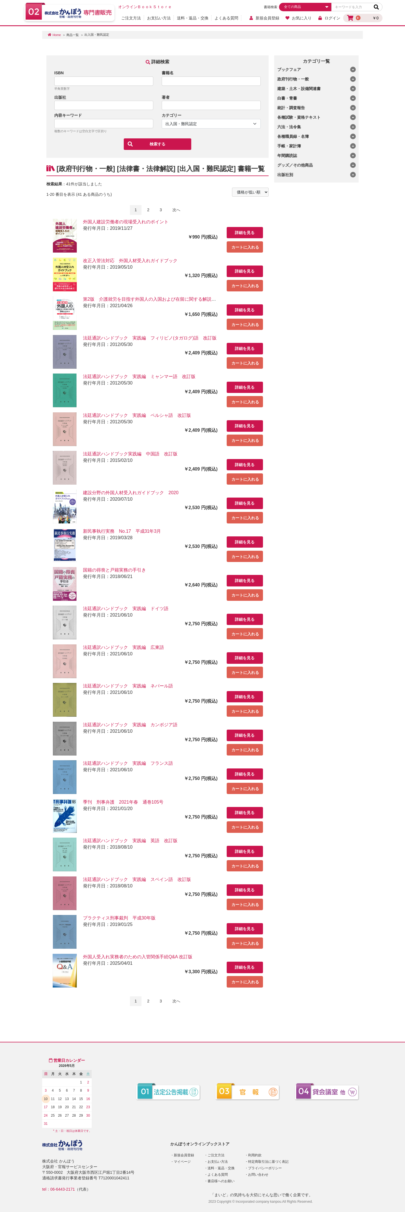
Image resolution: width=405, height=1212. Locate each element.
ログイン (329, 18)
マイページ (182, 1162)
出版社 (60, 97)
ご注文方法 (131, 18)
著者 (166, 97)
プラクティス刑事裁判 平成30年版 (119, 918)
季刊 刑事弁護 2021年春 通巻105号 (123, 802)
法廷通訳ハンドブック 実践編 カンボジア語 (130, 724)
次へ (176, 210)
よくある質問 (226, 18)
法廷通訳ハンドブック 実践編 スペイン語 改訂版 (137, 879)
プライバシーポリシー (265, 1168)
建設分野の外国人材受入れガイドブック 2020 (131, 492)
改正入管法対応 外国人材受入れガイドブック (130, 260)
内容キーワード (68, 115)
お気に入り (298, 18)
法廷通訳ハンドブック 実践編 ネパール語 (128, 685)
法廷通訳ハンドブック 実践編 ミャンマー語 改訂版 (139, 376)
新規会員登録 (264, 18)
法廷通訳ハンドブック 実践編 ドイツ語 (125, 608)
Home (57, 35)
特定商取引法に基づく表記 (268, 1162)
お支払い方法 (159, 18)
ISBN (59, 73)
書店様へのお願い (221, 1181)
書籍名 (168, 73)
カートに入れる (245, 247)
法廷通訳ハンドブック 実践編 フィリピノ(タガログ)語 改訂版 (150, 338)
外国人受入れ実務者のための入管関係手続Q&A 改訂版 (137, 956)
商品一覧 (72, 35)
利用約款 (255, 1155)
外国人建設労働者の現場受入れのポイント (125, 221)
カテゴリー (171, 115)
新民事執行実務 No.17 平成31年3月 (122, 531)
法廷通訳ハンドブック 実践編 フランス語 (128, 763)
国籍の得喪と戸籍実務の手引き (114, 570)
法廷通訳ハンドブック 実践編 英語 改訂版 (130, 840)
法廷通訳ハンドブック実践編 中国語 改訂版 (130, 453)
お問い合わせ (258, 1175)
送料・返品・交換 (192, 18)
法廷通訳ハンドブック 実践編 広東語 (123, 647)
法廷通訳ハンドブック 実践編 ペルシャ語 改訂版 (137, 415)
